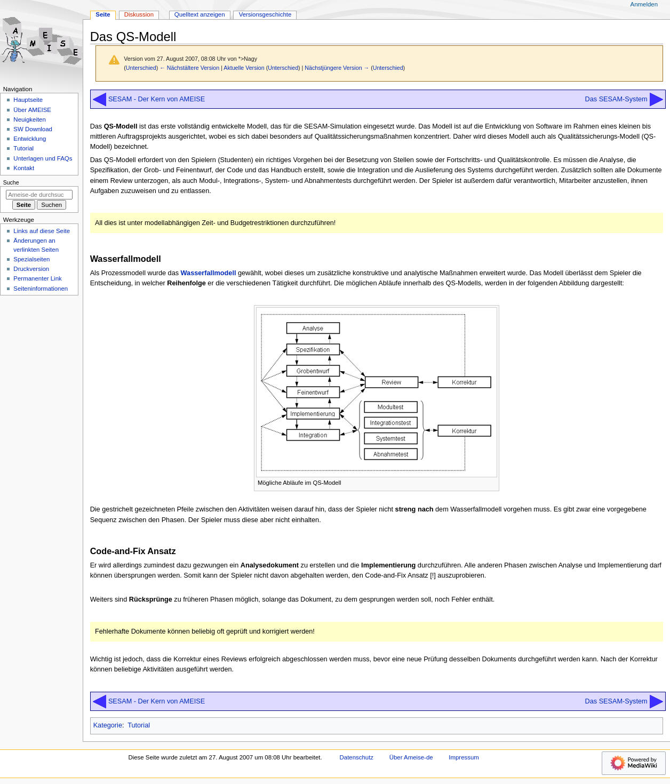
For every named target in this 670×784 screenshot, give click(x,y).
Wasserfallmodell (208, 273)
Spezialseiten (31, 259)
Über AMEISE (32, 110)
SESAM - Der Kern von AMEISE (156, 99)
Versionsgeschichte (265, 14)
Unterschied (141, 68)
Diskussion (139, 14)
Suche (11, 182)
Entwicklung (29, 138)
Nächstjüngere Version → (337, 68)
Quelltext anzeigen (199, 14)
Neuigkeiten (29, 119)
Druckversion (31, 269)
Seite (102, 14)
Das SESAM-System (616, 99)
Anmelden (644, 4)
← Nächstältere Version (189, 68)
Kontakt (23, 168)
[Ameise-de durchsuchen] (39, 194)
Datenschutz (357, 757)
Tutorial (138, 725)
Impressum (464, 757)
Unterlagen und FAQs (42, 158)
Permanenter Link (37, 278)
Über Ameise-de (411, 757)
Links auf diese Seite (41, 231)
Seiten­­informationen (40, 288)
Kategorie (107, 725)
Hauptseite (28, 100)
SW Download (32, 129)
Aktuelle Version (244, 68)
